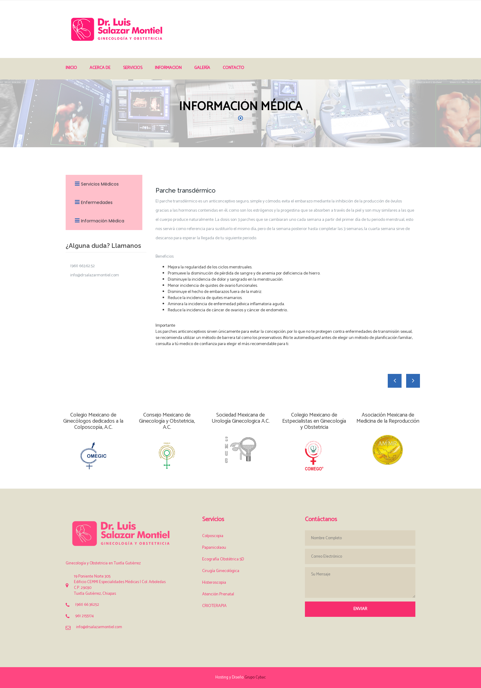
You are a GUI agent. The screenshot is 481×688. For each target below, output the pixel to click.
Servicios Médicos (95, 184)
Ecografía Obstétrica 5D (223, 559)
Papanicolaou (214, 547)
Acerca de (100, 67)
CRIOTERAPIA (214, 605)
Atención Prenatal (218, 594)
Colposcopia (212, 536)
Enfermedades (92, 202)
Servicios (132, 67)
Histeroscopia (214, 582)
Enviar (360, 609)
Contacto (233, 67)
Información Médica (98, 221)
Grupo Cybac (255, 677)
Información (168, 67)
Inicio (71, 67)
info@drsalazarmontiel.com (94, 275)
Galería (202, 67)
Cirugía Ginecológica (220, 571)
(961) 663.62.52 (82, 266)
